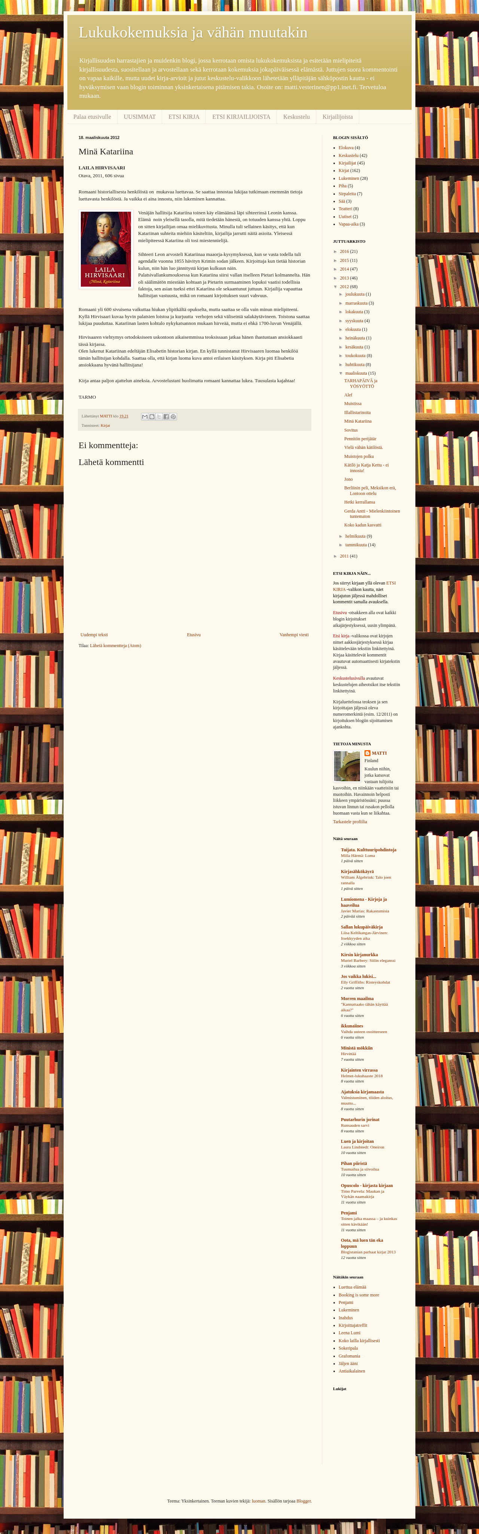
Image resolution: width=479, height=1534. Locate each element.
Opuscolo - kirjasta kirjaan (367, 1185)
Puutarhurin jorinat (360, 1119)
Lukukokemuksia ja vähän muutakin (193, 32)
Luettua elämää (352, 1287)
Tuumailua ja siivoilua (360, 1169)
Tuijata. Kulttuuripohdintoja (368, 849)
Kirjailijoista (338, 117)
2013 (345, 278)
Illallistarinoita (357, 412)
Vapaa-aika (349, 224)
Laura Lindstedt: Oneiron (362, 1147)
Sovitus (351, 430)
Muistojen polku (359, 456)
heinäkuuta (355, 338)
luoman (258, 1501)
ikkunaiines (352, 1026)
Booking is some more (359, 1295)
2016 (345, 251)
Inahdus (346, 1317)
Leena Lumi (349, 1332)
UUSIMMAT (140, 117)
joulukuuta (355, 294)
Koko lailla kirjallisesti (359, 1340)
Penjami (349, 1213)
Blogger (303, 1501)
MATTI (379, 753)
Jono (348, 479)
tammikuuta (356, 544)
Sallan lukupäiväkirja (362, 927)
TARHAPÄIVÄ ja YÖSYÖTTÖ (361, 383)
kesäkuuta (354, 347)
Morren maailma (357, 998)
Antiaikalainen (352, 1371)
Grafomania (349, 1356)
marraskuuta (357, 303)
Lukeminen (349, 178)
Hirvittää (348, 1053)
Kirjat (105, 425)
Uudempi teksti (94, 634)
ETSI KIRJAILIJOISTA (241, 117)
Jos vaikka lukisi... (358, 976)
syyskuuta (354, 320)
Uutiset (345, 216)
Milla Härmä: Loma (358, 855)
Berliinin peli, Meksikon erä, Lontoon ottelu (370, 490)
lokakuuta (354, 311)
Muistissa (352, 403)
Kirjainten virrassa (359, 1070)
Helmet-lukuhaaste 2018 (362, 1076)
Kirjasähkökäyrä (357, 871)
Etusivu (194, 634)
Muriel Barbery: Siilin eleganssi (368, 960)
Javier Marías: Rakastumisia (365, 911)
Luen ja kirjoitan (357, 1141)
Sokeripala (348, 1348)
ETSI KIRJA (183, 117)
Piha (343, 185)
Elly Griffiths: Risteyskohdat (365, 982)
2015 (345, 260)
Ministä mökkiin (357, 1048)
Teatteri (345, 208)
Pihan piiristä (354, 1163)
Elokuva (346, 147)
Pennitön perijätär (360, 438)
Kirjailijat (347, 163)
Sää (342, 201)
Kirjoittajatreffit (353, 1325)
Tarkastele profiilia (350, 821)
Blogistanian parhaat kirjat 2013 (368, 1252)
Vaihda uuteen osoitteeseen (364, 1031)
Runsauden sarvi (355, 1125)
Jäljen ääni (348, 1363)
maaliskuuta (356, 373)
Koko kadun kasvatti (362, 525)
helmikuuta (356, 536)
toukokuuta (356, 355)
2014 (345, 269)
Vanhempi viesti (294, 634)
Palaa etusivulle (92, 117)
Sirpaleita (347, 193)
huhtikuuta (355, 364)
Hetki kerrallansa (359, 502)
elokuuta (353, 329)
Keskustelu (296, 117)
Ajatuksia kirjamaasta (362, 1091)
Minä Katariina (358, 421)
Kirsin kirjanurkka (359, 954)
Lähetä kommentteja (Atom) (115, 645)
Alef (348, 395)
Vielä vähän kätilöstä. (363, 447)
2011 (345, 556)
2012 (345, 286)
